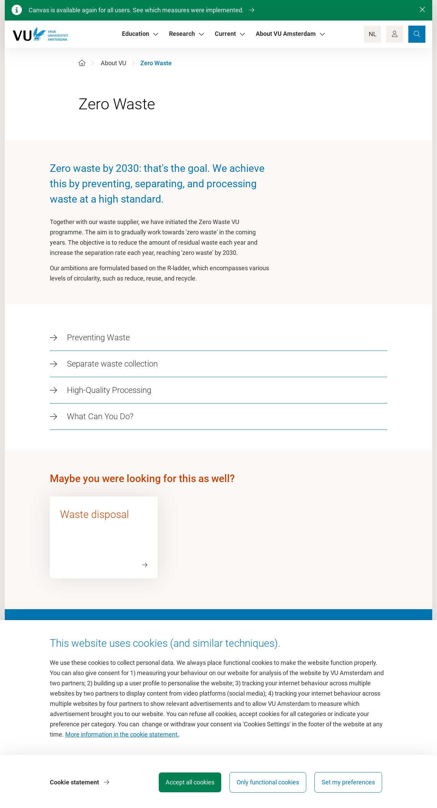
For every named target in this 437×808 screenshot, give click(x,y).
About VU (113, 63)
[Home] (82, 63)
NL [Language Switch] (373, 34)
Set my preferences (348, 782)
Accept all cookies (190, 782)
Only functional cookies (268, 782)
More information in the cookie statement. (122, 734)
